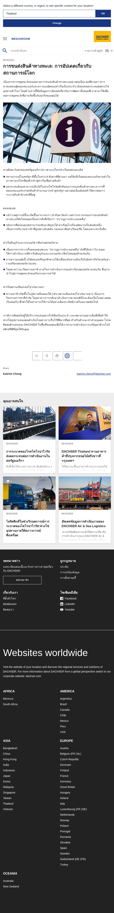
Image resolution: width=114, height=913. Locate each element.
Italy (62, 803)
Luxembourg (67, 809)
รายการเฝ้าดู (93, 51)
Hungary (65, 792)
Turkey (64, 864)
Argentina (66, 698)
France (64, 775)
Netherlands (67, 814)
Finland (64, 770)
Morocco (8, 698)
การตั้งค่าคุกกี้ (68, 577)
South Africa (10, 704)
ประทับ (64, 566)
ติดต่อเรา (8, 609)
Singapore (9, 792)
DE (84, 809)
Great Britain (67, 787)
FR (73, 753)
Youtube (67, 609)
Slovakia (65, 842)
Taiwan (7, 798)
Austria (64, 748)
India (6, 764)
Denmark (65, 764)
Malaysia (8, 787)
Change (57, 23)
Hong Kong (10, 759)
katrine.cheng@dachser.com (94, 373)
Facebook (68, 598)
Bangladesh (10, 748)
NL (78, 753)
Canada (65, 709)
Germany (65, 781)
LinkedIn (67, 604)
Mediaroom (21, 38)
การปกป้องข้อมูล (70, 572)
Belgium (65, 753)
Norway (64, 820)
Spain (63, 848)
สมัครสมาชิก (22, 580)
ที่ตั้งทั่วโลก (9, 598)
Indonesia (9, 770)
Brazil (63, 704)
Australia (8, 880)
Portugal (65, 831)
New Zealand (11, 886)
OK (103, 13)
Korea (6, 781)
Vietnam (8, 809)
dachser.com (33, 676)
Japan (6, 775)
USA (63, 731)
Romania (65, 836)
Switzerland (67, 859)
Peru (63, 726)
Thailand (8, 803)
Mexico (64, 720)
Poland (64, 825)
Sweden (65, 853)
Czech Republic (69, 759)
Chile (63, 715)
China (6, 753)
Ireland (64, 798)
